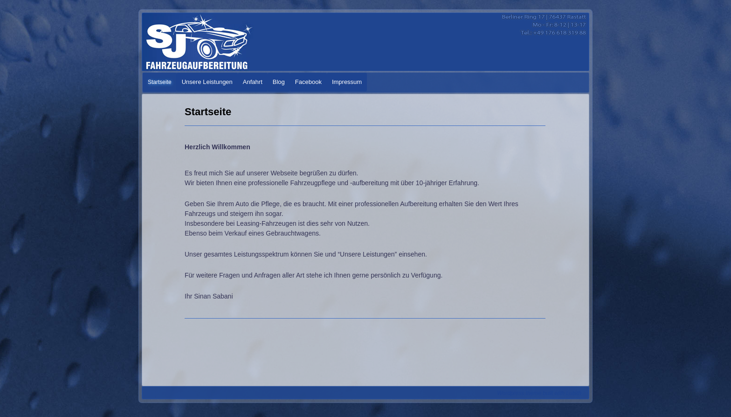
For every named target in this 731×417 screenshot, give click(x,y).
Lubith (573, 393)
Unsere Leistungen (207, 81)
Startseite (160, 82)
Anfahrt (252, 81)
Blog (279, 81)
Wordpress (511, 393)
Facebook (308, 81)
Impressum (347, 81)
